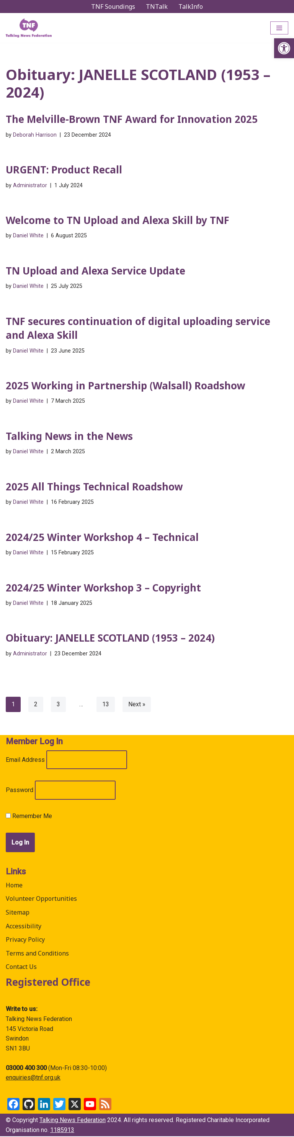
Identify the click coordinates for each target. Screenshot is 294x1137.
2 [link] (36, 705)
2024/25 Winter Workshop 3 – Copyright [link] (103, 588)
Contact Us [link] (21, 967)
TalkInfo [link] (190, 6)
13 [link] (105, 705)
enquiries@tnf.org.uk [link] (33, 1078)
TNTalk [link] (157, 6)
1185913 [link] (62, 1130)
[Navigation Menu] (279, 27)
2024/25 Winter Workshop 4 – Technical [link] (102, 537)
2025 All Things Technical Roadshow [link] (94, 487)
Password (19, 790)
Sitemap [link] (17, 913)
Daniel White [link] (28, 236)
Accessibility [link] (23, 926)
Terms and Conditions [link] (37, 953)
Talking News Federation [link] (72, 1120)
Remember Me (29, 816)
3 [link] (58, 705)
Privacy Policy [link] (25, 940)
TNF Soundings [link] (113, 6)
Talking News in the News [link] (69, 436)
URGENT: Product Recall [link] (64, 169)
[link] (284, 48)
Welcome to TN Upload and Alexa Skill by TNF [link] (117, 220)
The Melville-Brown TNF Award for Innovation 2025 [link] (132, 119)
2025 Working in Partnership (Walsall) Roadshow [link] (125, 386)
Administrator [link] (30, 185)
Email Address (25, 760)
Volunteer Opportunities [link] (41, 899)
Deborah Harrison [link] (35, 135)
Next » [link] (136, 705)
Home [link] (14, 886)
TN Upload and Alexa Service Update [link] (95, 271)
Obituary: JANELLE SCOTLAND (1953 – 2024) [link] (110, 638)
